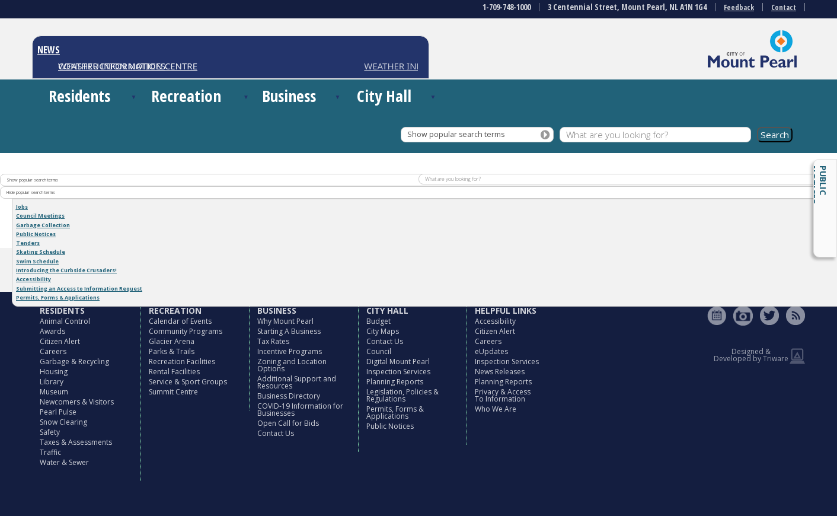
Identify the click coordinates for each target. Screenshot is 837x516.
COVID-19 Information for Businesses (300, 409)
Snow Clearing (63, 422)
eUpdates (491, 351)
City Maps (382, 331)
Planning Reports (394, 382)
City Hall (384, 96)
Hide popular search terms (31, 192)
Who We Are (495, 409)
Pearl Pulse (58, 412)
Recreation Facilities (182, 361)
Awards (52, 331)
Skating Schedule (40, 252)
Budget (378, 321)
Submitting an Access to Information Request (79, 288)
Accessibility (33, 279)
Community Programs (185, 331)
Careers (53, 351)
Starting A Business (289, 331)
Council (378, 351)
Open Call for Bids (288, 423)
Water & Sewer (64, 462)
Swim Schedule (37, 261)
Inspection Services (398, 372)
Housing (54, 372)
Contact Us (275, 433)
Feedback (739, 7)
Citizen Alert (60, 341)
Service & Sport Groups (188, 382)
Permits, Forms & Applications (58, 297)
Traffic (50, 452)
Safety (50, 432)
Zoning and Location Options (292, 365)
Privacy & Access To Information (503, 395)
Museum (54, 392)
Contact (783, 7)
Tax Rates (273, 341)
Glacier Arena (171, 341)
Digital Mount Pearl (398, 361)
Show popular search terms (455, 134)
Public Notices (818, 184)
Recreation (186, 96)
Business (289, 96)
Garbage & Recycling (74, 361)
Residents (79, 96)
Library (51, 382)
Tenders (28, 243)
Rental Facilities (174, 372)
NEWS (48, 49)
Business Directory (288, 396)
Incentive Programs (289, 351)
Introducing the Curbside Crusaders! (66, 270)
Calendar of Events (180, 321)
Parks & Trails (171, 351)
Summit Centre (173, 392)
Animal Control (65, 321)
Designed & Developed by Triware (751, 355)
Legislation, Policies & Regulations (402, 395)
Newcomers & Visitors (77, 402)
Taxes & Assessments (76, 442)
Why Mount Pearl (285, 321)
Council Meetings (40, 215)
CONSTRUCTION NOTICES (111, 66)
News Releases (500, 372)
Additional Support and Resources (296, 382)
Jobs (22, 207)
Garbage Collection (43, 225)
